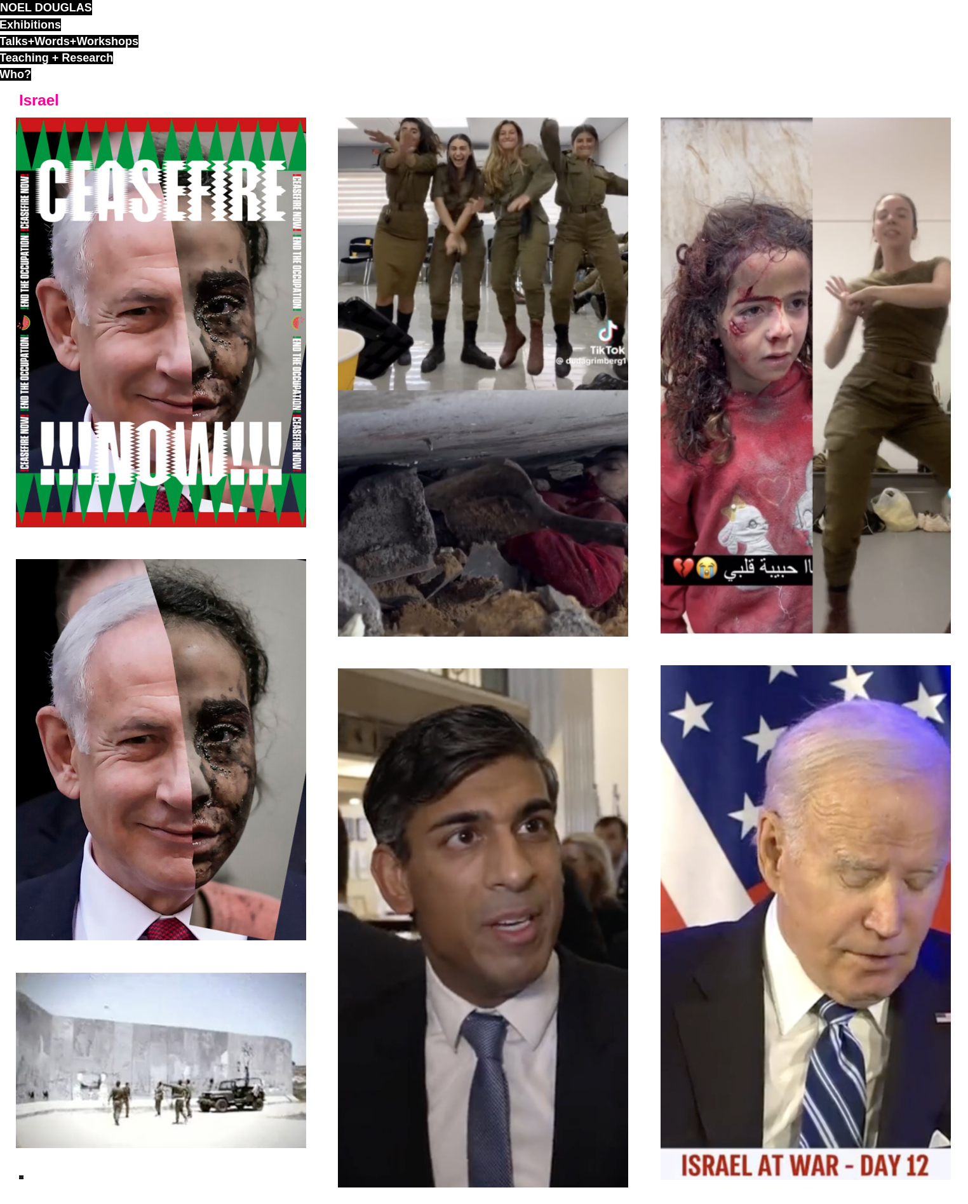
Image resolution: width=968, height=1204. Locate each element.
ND (21, 1177)
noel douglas (46, 7)
